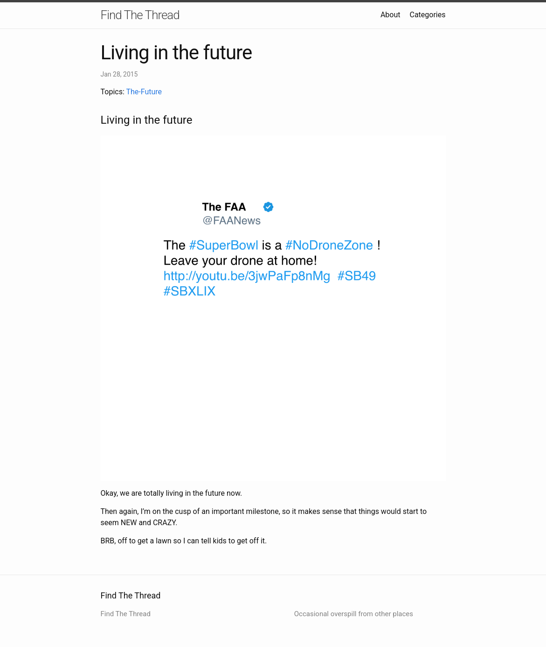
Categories (428, 14)
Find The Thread (140, 15)
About (390, 14)
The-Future (144, 91)
